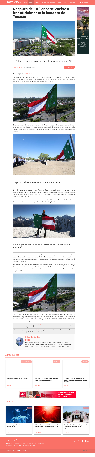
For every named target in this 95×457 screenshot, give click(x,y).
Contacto (72, 2)
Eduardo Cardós (18, 70)
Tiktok (46, 333)
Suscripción (84, 2)
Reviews (37, 2)
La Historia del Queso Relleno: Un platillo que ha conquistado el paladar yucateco (75, 384)
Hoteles (59, 2)
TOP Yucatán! (42, 328)
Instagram (39, 333)
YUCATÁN (12, 445)
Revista (66, 2)
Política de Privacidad (83, 455)
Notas (30, 2)
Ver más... (9, 389)
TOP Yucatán (28, 76)
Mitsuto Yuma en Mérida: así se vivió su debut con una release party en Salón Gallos (47, 431)
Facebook (33, 333)
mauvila (20, 57)
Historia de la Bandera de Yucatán (17, 382)
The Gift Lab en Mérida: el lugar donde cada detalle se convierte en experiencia (75, 431)
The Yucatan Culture (69, 70)
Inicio (25, 2)
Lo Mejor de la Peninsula (48, 2)
